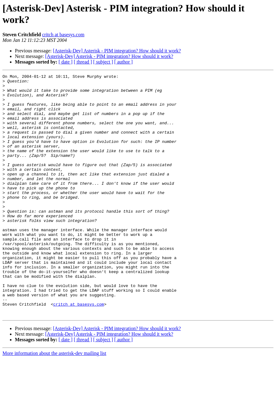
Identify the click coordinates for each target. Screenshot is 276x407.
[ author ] (123, 61)
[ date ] (65, 61)
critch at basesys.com (63, 34)
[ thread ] (83, 61)
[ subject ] (103, 61)
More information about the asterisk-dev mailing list (54, 401)
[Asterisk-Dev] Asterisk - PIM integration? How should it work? (117, 50)
